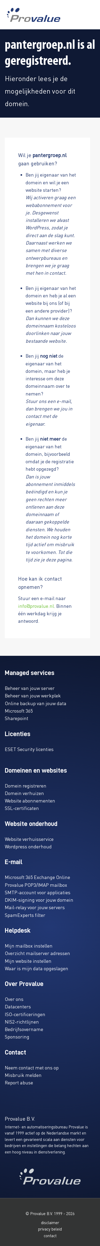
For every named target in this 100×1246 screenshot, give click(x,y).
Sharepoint (16, 718)
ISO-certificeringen (25, 1014)
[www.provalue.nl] (33, 15)
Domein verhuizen (24, 793)
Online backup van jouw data (35, 703)
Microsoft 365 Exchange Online (37, 877)
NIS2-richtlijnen (22, 1022)
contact (50, 1235)
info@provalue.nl (36, 606)
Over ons (14, 999)
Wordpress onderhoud (28, 846)
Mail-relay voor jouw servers (35, 907)
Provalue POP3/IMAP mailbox (36, 885)
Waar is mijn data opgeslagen (36, 968)
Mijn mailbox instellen (29, 946)
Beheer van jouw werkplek (33, 695)
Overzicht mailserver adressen (37, 953)
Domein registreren (25, 785)
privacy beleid (50, 1229)
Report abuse (19, 1082)
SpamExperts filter (25, 915)
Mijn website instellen (28, 961)
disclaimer (50, 1222)
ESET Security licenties (29, 749)
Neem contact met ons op (32, 1067)
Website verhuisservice (29, 839)
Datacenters (18, 1006)
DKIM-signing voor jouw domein (39, 900)
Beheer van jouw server (30, 688)
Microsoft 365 (19, 711)
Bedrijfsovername (24, 1029)
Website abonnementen (30, 800)
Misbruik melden (23, 1075)
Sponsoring (17, 1036)
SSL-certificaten (22, 808)
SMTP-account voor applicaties (37, 892)
